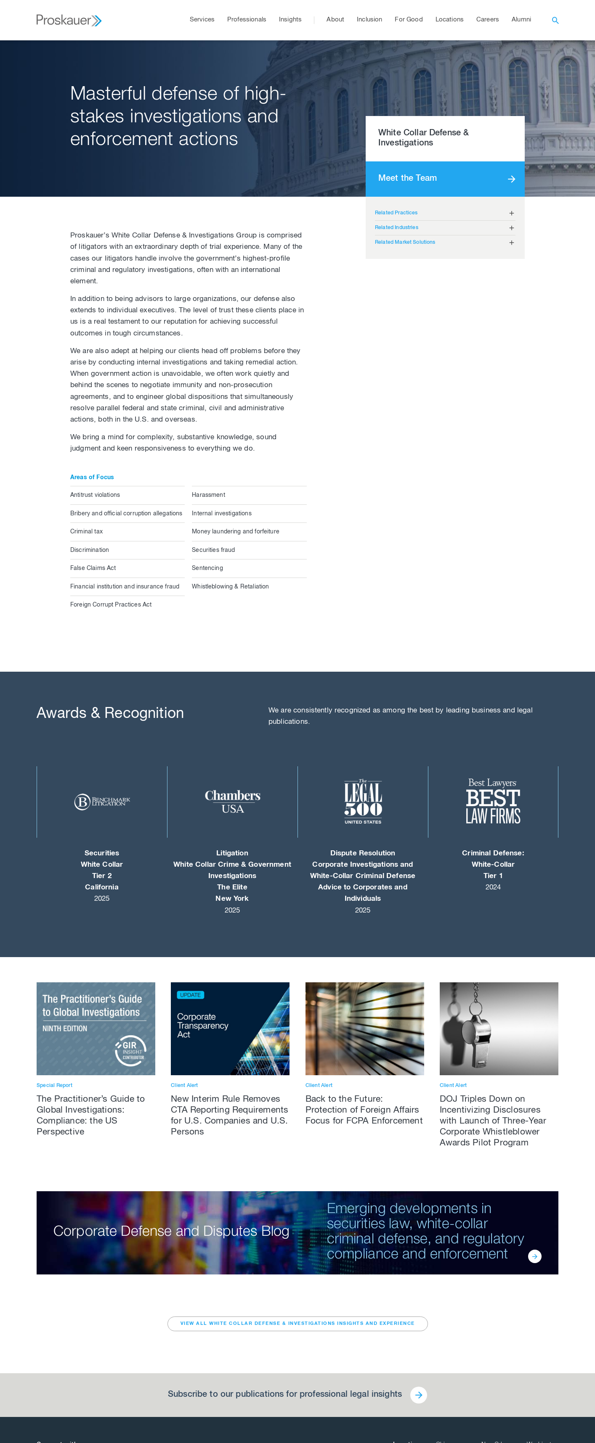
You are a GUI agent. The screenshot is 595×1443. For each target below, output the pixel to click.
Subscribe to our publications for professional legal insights (285, 1395)
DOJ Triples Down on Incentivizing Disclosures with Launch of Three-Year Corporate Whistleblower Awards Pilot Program (493, 1121)
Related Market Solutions (405, 242)
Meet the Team (407, 179)
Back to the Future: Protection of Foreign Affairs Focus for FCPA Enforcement (364, 1110)
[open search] (555, 20)
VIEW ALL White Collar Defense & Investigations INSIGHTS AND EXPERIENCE (298, 1324)
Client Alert (184, 1085)
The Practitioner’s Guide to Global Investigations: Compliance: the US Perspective (91, 1116)
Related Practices (396, 213)
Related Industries (396, 227)
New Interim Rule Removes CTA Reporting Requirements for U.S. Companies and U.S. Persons (229, 1116)
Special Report (54, 1085)
